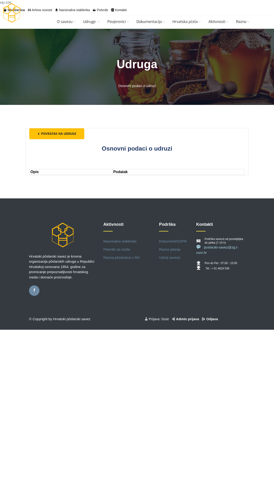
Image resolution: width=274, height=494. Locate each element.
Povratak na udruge (56, 134)
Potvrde (102, 10)
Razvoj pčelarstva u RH (121, 257)
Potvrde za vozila (116, 249)
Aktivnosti (218, 21)
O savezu (66, 21)
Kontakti (121, 10)
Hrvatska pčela (187, 21)
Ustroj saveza (169, 257)
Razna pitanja (169, 249)
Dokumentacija (151, 21)
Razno (243, 21)
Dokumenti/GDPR (173, 241)
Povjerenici (118, 21)
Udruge (91, 21)
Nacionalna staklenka (74, 10)
